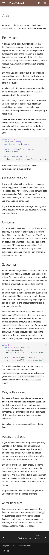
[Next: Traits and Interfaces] (31, 537)
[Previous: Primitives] (4, 537)
